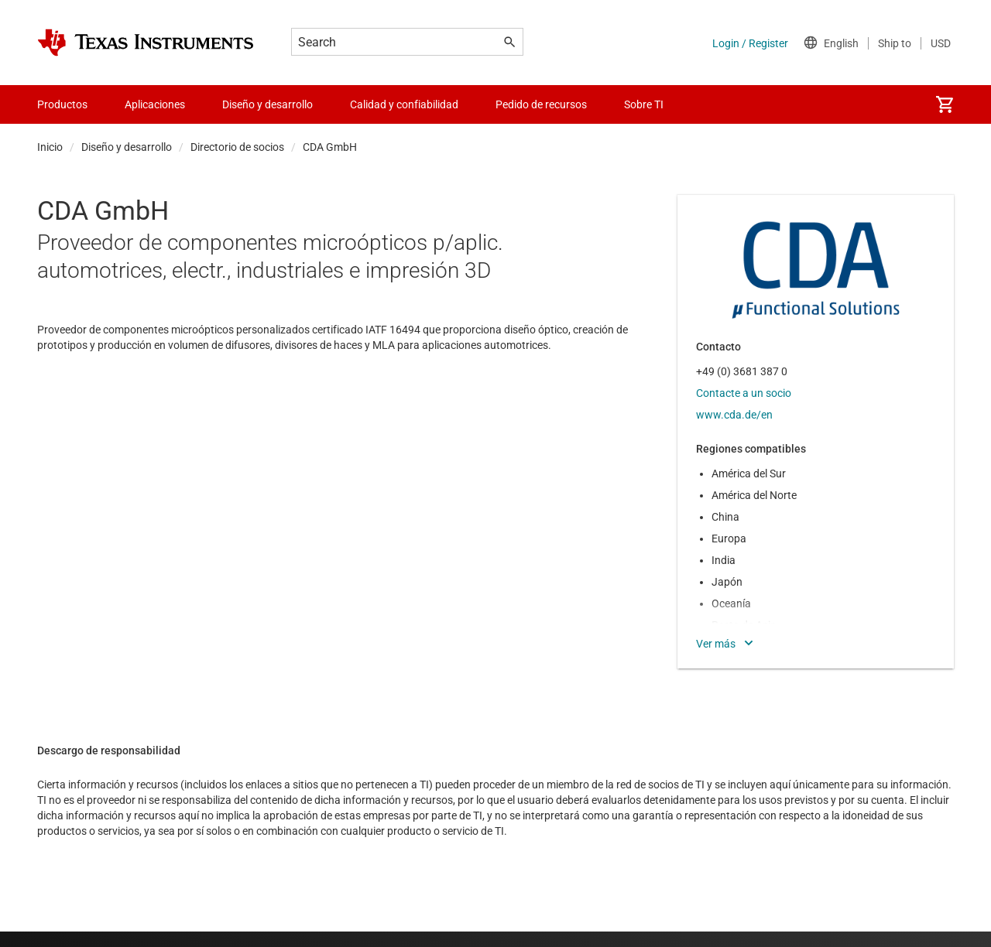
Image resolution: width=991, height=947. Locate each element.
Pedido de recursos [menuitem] (541, 104)
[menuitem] (944, 104)
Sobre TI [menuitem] (644, 104)
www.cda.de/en (734, 415)
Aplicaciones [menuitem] (155, 104)
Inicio (50, 147)
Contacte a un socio (743, 393)
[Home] (145, 42)
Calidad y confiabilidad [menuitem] (404, 104)
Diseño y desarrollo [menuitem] (267, 104)
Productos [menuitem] (62, 104)
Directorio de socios (237, 147)
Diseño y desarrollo (126, 147)
